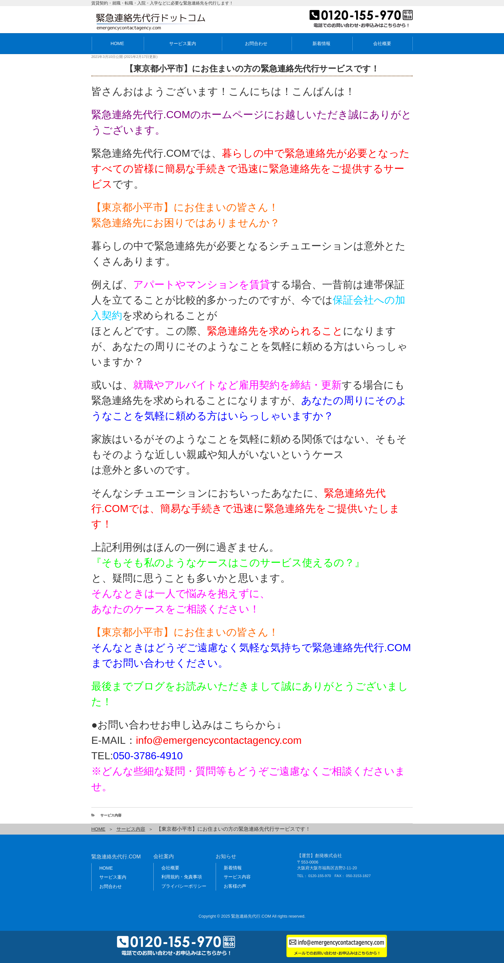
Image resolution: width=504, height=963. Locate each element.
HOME (117, 43)
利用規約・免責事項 (181, 876)
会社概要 (382, 43)
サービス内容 (111, 815)
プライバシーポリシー (183, 885)
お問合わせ (256, 43)
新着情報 (321, 43)
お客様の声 (235, 885)
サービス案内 (182, 43)
